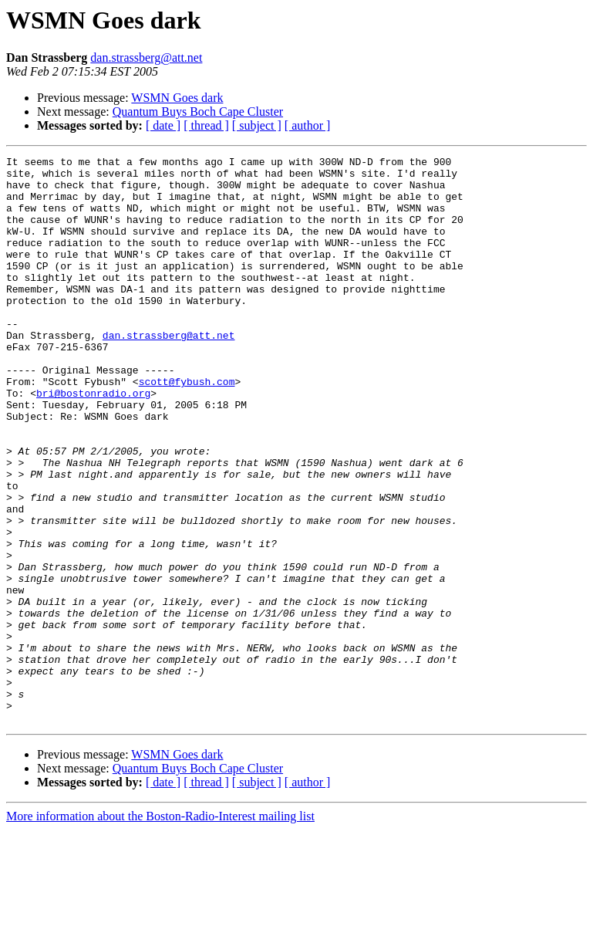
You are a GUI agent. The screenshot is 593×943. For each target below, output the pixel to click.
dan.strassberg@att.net (146, 57)
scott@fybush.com (187, 427)
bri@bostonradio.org (93, 441)
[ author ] (308, 125)
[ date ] (163, 125)
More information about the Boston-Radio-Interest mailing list (160, 929)
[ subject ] (256, 125)
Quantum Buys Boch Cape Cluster (198, 111)
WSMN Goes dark (177, 97)
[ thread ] (206, 125)
